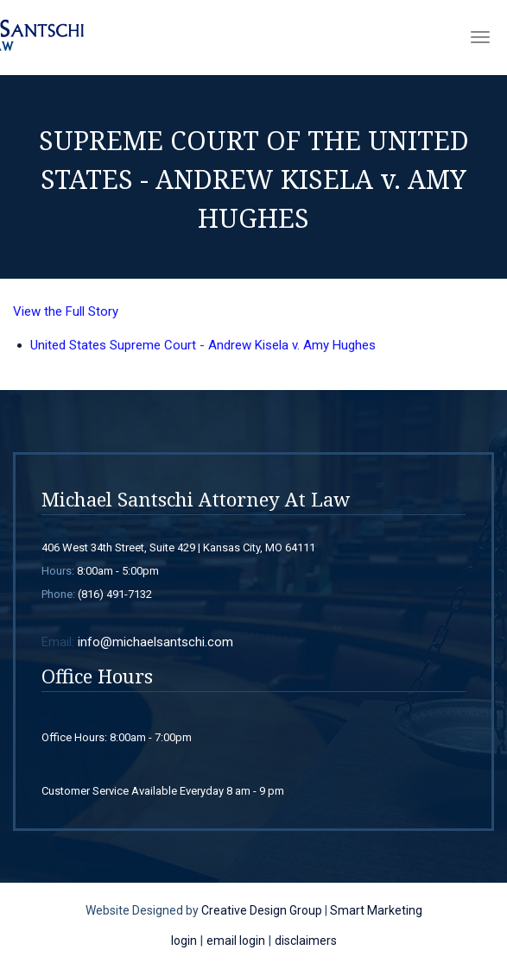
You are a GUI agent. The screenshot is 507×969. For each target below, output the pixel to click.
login (184, 940)
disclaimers (306, 940)
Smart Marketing (376, 910)
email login (235, 940)
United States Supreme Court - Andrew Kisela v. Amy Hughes (203, 348)
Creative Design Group (261, 910)
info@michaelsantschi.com (155, 642)
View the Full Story (65, 315)
